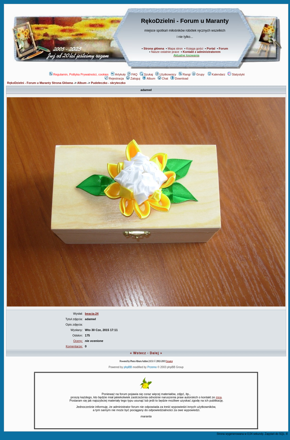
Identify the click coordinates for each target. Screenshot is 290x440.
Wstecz (139, 353)
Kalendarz (217, 74)
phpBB (128, 367)
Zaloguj (133, 78)
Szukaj (146, 74)
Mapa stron (175, 48)
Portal (211, 48)
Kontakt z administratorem (202, 51)
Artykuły (118, 74)
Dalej (154, 353)
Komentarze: (74, 346)
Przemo (152, 367)
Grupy (198, 74)
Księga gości (194, 48)
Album (149, 78)
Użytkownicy (165, 74)
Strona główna (154, 48)
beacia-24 (91, 313)
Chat (163, 78)
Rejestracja (114, 78)
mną (218, 397)
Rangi (185, 74)
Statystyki (236, 74)
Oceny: (78, 340)
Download (179, 78)
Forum (223, 48)
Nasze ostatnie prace (165, 51)
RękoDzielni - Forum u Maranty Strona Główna (40, 82)
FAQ (132, 74)
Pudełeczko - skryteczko (108, 82)
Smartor (169, 361)
